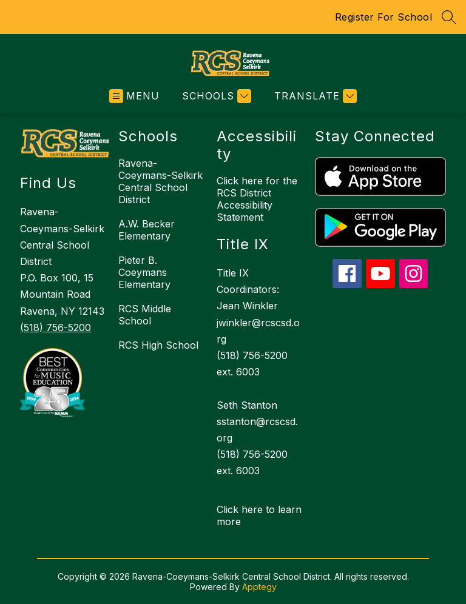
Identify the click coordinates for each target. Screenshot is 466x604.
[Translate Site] (314, 96)
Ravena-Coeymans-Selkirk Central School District (160, 181)
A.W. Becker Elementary (146, 230)
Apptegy (259, 587)
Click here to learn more (259, 515)
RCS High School (158, 345)
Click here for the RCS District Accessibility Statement (257, 199)
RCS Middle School (144, 315)
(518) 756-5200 (55, 327)
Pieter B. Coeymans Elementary (144, 272)
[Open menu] (134, 96)
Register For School (384, 17)
